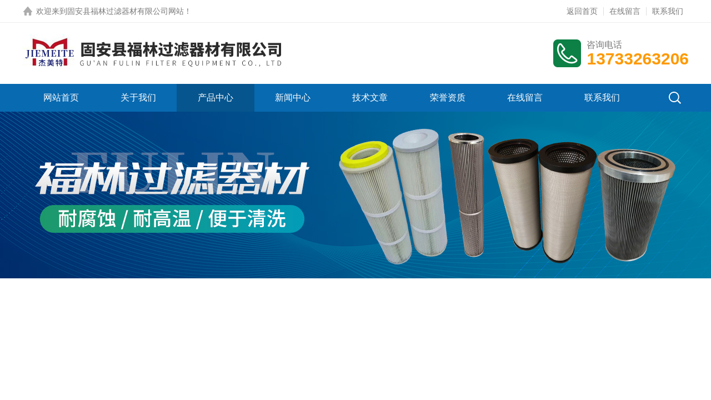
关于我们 (138, 97)
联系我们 (667, 11)
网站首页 (61, 97)
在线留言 (624, 11)
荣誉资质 (447, 97)
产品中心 (215, 97)
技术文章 (370, 97)
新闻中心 (293, 97)
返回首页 (582, 11)
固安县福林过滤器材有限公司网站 (125, 11)
